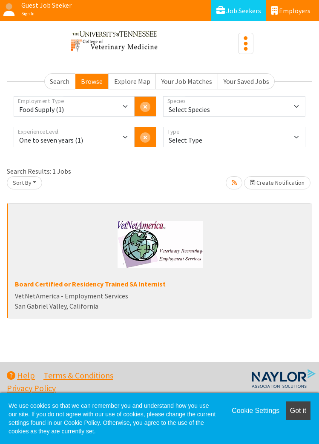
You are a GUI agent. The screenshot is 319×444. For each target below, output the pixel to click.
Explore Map (132, 81)
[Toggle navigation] (245, 43)
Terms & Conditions (78, 375)
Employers (290, 10)
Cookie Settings (255, 410)
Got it (298, 410)
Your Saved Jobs (246, 81)
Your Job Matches (186, 81)
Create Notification (277, 182)
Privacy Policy (31, 388)
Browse (92, 81)
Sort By (22, 182)
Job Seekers (238, 10)
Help (21, 375)
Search (59, 81)
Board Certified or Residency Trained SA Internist (90, 284)
